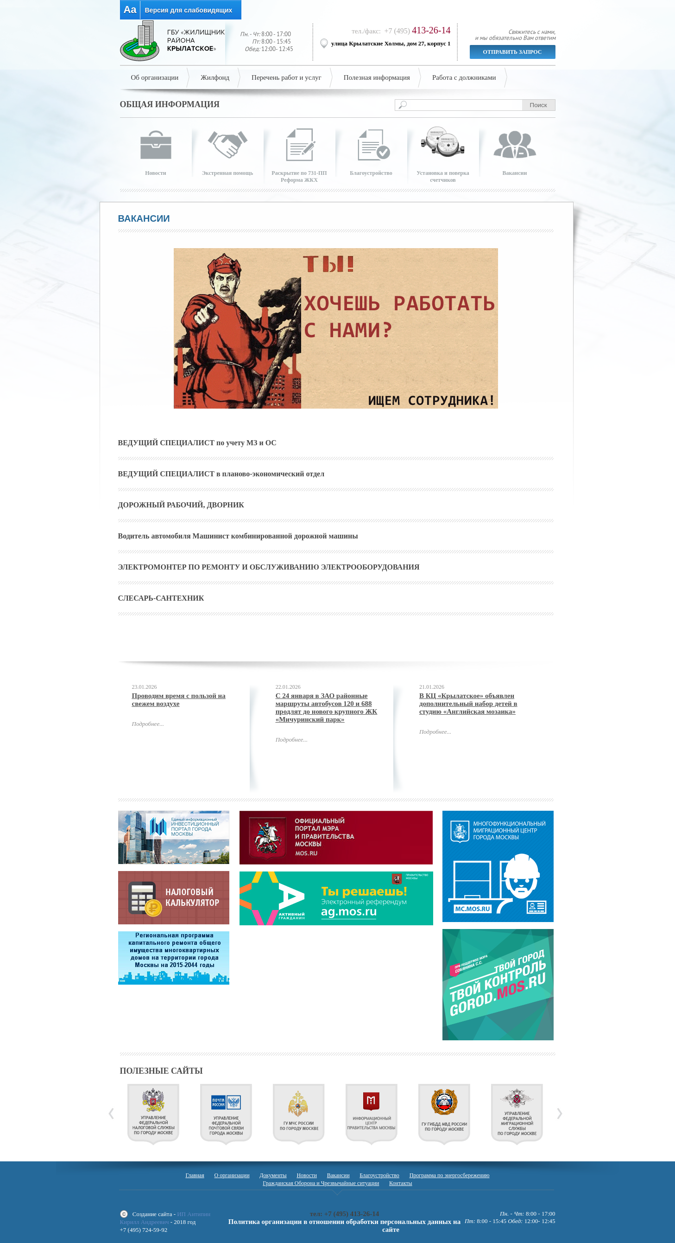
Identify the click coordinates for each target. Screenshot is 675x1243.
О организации (231, 1175)
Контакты (400, 1183)
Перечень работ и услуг (287, 77)
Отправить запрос (512, 52)
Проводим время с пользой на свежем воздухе (179, 699)
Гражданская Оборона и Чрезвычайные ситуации (321, 1183)
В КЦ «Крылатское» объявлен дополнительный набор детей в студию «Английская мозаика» (468, 703)
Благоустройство (379, 1175)
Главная (194, 1175)
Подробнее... (148, 723)
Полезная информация (377, 77)
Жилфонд (215, 77)
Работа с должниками (464, 77)
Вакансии (338, 1175)
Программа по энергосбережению (450, 1175)
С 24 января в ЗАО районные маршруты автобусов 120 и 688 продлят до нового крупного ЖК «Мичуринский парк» (327, 707)
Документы (272, 1175)
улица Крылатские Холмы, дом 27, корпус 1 (391, 43)
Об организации (155, 77)
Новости (306, 1175)
